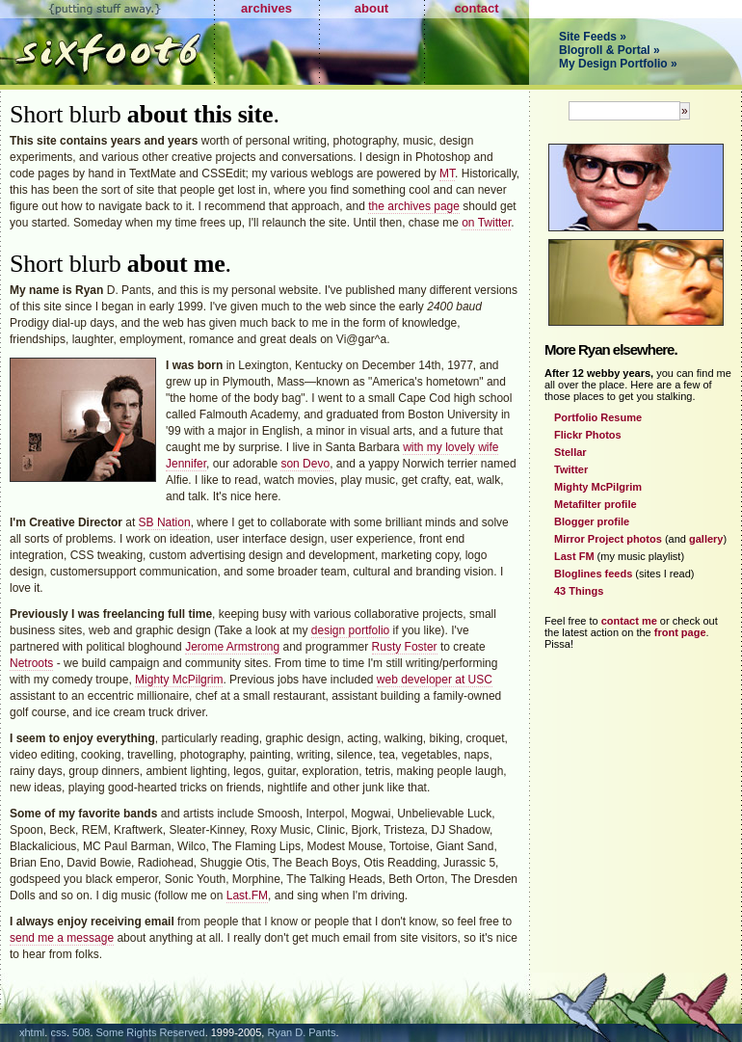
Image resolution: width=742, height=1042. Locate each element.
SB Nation (165, 522)
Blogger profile (591, 521)
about (371, 8)
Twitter (571, 469)
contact (476, 8)
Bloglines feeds (593, 573)
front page (680, 632)
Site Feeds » (592, 36)
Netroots (31, 663)
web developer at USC (434, 679)
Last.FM (247, 895)
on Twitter (486, 222)
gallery (706, 539)
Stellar (570, 452)
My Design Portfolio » (618, 63)
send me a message (62, 938)
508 (81, 1032)
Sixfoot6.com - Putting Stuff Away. (107, 42)
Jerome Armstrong (232, 647)
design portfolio (350, 630)
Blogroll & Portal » (609, 50)
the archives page (414, 206)
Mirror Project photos (608, 539)
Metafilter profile (595, 504)
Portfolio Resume (598, 417)
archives (266, 8)
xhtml (31, 1032)
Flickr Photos (588, 435)
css (58, 1032)
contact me (629, 621)
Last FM (574, 556)
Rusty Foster (404, 647)
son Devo (305, 463)
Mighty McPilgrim (179, 679)
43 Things (578, 591)
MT (447, 173)
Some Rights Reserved (150, 1032)
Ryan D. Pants (301, 1032)
